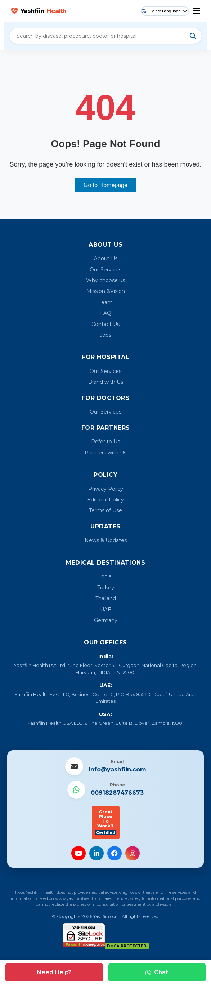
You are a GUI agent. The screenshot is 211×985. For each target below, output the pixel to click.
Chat (156, 972)
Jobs (105, 335)
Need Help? (54, 972)
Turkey (105, 587)
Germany (105, 620)
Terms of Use (105, 510)
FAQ (105, 313)
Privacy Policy (105, 489)
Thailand (105, 598)
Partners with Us (105, 452)
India (105, 576)
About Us (105, 258)
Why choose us (105, 280)
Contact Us (105, 324)
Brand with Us (105, 382)
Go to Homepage (105, 185)
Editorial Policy (105, 499)
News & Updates (106, 540)
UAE (105, 609)
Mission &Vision (105, 291)
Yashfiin (38, 11)
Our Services (105, 269)
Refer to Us (105, 441)
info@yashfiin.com (117, 769)
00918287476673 (117, 792)
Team (106, 302)
